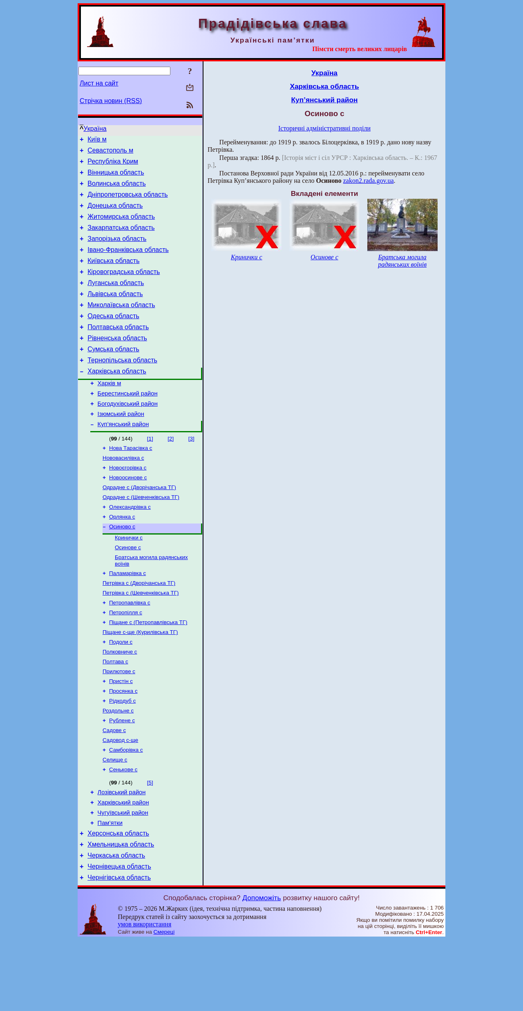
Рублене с (122, 776)
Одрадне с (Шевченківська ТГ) (141, 535)
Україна (94, 128)
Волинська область (116, 189)
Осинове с (128, 589)
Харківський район (123, 865)
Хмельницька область (120, 911)
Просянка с (123, 744)
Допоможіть (261, 969)
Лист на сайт (99, 83)
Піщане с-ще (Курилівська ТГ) (140, 681)
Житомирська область (121, 226)
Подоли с (120, 691)
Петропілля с (125, 659)
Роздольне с (118, 766)
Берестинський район (128, 423)
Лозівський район (122, 853)
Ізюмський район (121, 446)
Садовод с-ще (120, 798)
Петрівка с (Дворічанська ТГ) (139, 628)
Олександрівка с (130, 546)
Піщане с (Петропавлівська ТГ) (148, 670)
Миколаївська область (121, 324)
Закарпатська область (120, 238)
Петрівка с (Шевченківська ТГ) (141, 638)
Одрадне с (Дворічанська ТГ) (139, 524)
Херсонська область (118, 899)
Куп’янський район (123, 457)
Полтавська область (118, 349)
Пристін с (121, 734)
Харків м (109, 411)
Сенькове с (123, 830)
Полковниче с (120, 702)
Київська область (113, 275)
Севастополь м (110, 152)
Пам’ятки (110, 888)
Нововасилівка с (123, 493)
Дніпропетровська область (127, 201)
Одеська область (113, 336)
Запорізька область (116, 250)
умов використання (144, 995)
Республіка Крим (112, 165)
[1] (150, 472)
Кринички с (129, 579)
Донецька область (115, 214)
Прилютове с (119, 723)
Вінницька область (115, 177)
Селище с (115, 819)
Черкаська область (116, 924)
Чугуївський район (123, 876)
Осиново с (122, 567)
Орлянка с (122, 556)
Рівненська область (117, 361)
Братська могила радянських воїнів (402, 261)
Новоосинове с (128, 514)
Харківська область (116, 398)
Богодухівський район (128, 434)
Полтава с (115, 713)
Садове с (114, 787)
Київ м (97, 140)
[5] (150, 843)
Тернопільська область (122, 385)
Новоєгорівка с (128, 503)
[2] (171, 472)
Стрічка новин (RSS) (111, 100)
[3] (191, 472)
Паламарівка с (127, 617)
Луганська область (115, 300)
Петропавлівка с (129, 649)
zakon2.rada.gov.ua (368, 180)
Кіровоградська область (123, 287)
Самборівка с (126, 808)
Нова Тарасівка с (130, 482)
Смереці (164, 1003)
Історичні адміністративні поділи (324, 128)
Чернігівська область (119, 948)
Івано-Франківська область (128, 263)
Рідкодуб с (122, 755)
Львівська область (115, 312)
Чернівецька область (119, 936)
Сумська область (113, 373)
